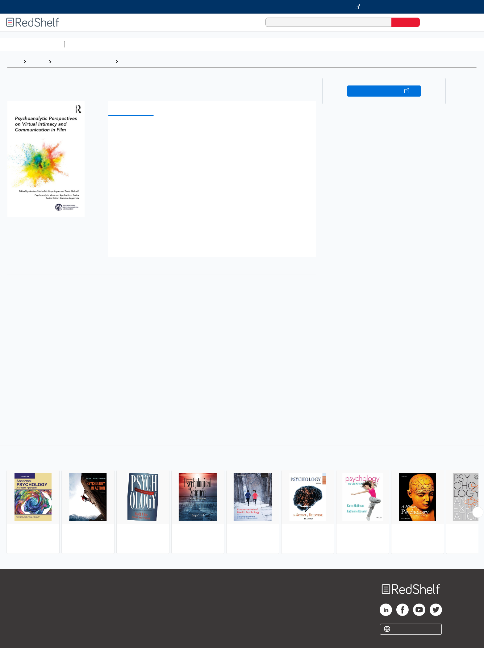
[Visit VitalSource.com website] (242, 7)
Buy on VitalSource (384, 91)
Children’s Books (410, 44)
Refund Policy (131, 607)
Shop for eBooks (50, 597)
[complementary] (242, 500)
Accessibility (130, 617)
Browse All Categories (32, 44)
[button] (213, 130)
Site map (41, 627)
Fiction (349, 44)
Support (40, 607)
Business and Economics (239, 44)
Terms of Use (131, 597)
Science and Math (121, 44)
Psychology (134, 61)
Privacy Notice (48, 617)
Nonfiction (374, 44)
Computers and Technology (176, 44)
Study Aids (83, 44)
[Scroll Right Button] (477, 512)
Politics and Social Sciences (304, 44)
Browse (37, 61)
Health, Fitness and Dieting (83, 61)
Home (13, 61)
